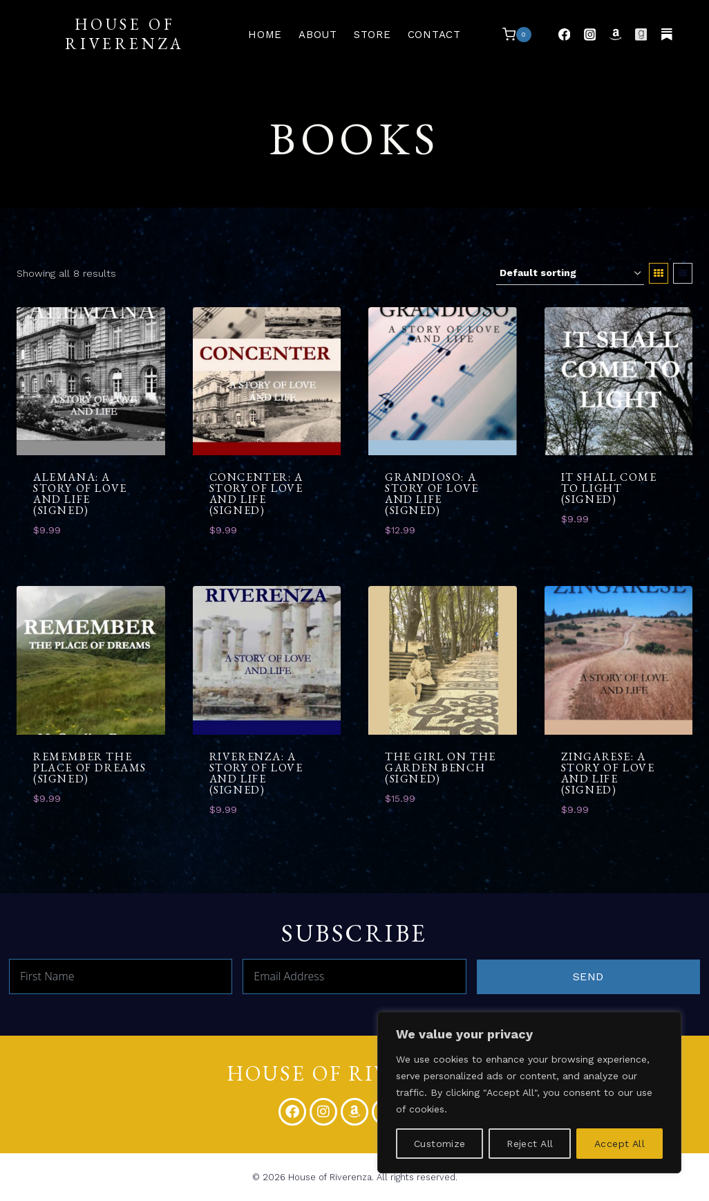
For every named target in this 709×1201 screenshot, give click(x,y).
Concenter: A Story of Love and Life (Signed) (256, 493)
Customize (440, 1143)
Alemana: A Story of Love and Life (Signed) (80, 493)
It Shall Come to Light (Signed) (609, 488)
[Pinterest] (615, 34)
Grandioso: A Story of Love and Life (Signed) (432, 493)
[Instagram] (590, 34)
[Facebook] (564, 34)
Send (588, 976)
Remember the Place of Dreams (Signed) (89, 767)
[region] (529, 1092)
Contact (434, 34)
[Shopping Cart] (516, 34)
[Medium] (641, 34)
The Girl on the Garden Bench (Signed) (440, 767)
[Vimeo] (666, 34)
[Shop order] (570, 274)
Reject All (530, 1143)
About (318, 34)
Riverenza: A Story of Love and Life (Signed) (256, 773)
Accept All (619, 1143)
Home (265, 34)
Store (372, 34)
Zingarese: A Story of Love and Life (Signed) (608, 773)
